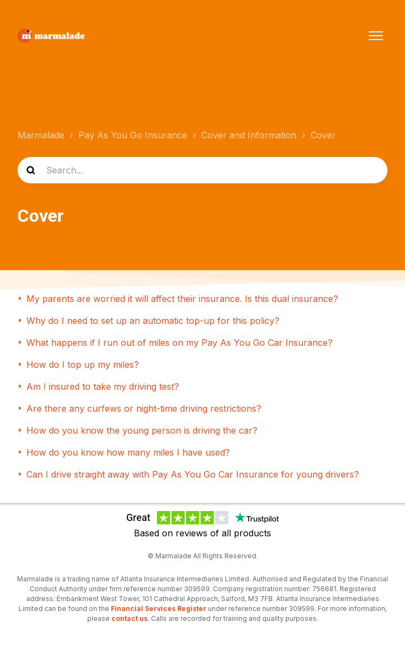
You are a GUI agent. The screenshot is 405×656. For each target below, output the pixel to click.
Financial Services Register (158, 608)
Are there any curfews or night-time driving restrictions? (143, 408)
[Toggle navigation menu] (375, 35)
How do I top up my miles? (82, 364)
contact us (129, 618)
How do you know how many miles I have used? (128, 452)
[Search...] (202, 170)
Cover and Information (248, 135)
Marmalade (41, 135)
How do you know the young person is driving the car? (141, 430)
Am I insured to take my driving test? (102, 386)
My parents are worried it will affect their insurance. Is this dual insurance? (182, 298)
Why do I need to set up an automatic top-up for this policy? (152, 320)
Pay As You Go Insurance (132, 135)
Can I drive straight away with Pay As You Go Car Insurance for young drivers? (192, 474)
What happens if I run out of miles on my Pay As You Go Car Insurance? (179, 342)
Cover (323, 135)
